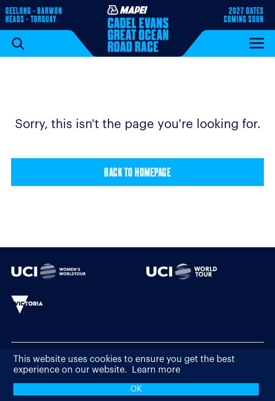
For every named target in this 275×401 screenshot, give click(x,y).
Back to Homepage (137, 173)
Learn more (156, 369)
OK (136, 389)
